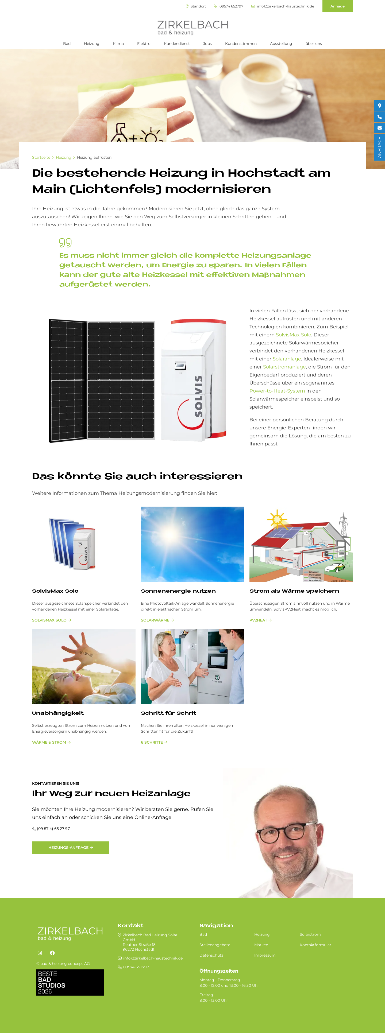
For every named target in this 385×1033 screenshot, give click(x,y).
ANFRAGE (379, 147)
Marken (261, 944)
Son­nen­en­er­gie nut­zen (178, 591)
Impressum (265, 955)
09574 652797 (228, 6)
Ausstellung (281, 43)
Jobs (207, 43)
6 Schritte (152, 742)
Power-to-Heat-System (277, 391)
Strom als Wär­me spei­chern (294, 591)
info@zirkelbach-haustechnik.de (282, 6)
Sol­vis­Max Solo (55, 591)
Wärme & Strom (49, 742)
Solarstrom (310, 934)
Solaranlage (287, 359)
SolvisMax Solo (293, 335)
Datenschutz (211, 955)
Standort (196, 6)
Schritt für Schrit (168, 713)
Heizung (91, 43)
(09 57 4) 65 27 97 (53, 828)
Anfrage (337, 6)
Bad (67, 43)
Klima (118, 43)
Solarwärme (155, 620)
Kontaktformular (315, 944)
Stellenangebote (214, 944)
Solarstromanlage (284, 367)
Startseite (41, 157)
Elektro (144, 43)
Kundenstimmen (241, 43)
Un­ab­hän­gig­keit (58, 713)
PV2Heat (258, 620)
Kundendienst (177, 43)
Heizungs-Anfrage (68, 847)
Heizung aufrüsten (94, 157)
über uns (314, 43)
